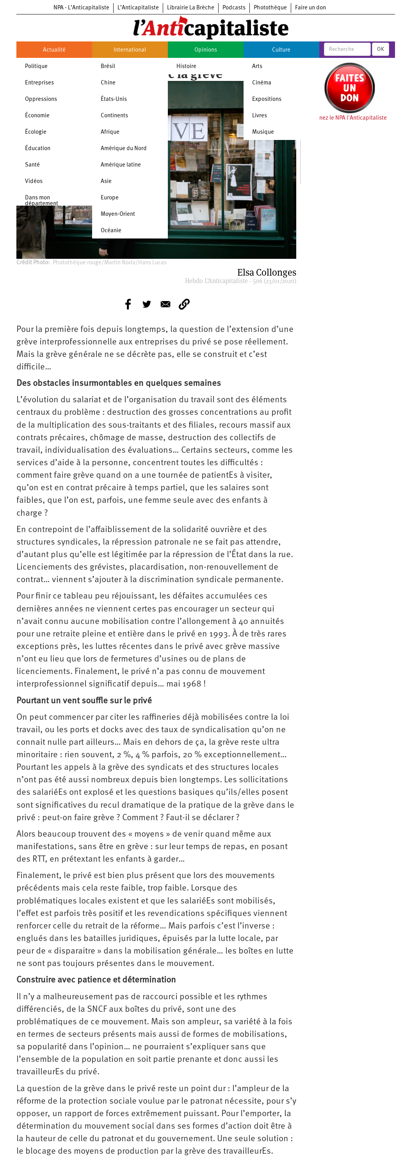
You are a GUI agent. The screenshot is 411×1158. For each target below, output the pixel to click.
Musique (263, 132)
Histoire (186, 67)
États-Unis (114, 99)
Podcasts (234, 8)
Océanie (111, 231)
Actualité (54, 50)
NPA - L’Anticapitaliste (81, 8)
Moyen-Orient (118, 214)
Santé (32, 165)
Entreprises (39, 83)
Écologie (35, 132)
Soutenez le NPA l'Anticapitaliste (345, 118)
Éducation (37, 149)
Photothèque (270, 8)
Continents (114, 116)
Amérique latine (121, 165)
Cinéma (261, 83)
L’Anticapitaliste (138, 8)
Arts (257, 67)
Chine (108, 83)
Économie (37, 116)
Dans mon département (41, 201)
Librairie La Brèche (190, 8)
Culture (281, 50)
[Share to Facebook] (128, 304)
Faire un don (310, 8)
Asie (106, 182)
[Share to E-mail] (165, 304)
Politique (36, 67)
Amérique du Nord (124, 149)
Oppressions (41, 99)
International (130, 50)
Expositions (266, 99)
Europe (110, 198)
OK (380, 49)
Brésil (108, 67)
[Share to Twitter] (147, 304)
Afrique (110, 132)
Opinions (205, 50)
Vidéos (34, 182)
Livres (259, 116)
